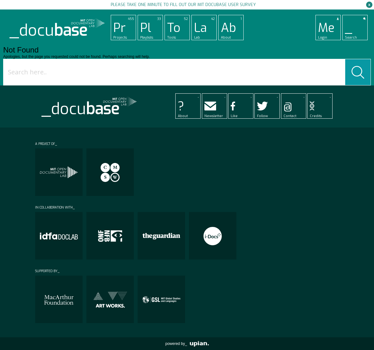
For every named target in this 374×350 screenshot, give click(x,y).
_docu (48, 30)
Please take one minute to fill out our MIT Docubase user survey (183, 4)
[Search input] (175, 72)
